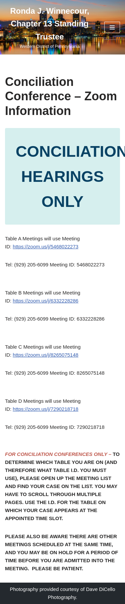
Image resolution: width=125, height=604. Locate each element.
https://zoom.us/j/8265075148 (45, 355)
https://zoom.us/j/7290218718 (45, 409)
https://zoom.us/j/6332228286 (45, 301)
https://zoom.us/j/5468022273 (45, 246)
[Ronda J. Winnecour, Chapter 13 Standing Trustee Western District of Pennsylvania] (49, 27)
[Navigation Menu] (112, 27)
